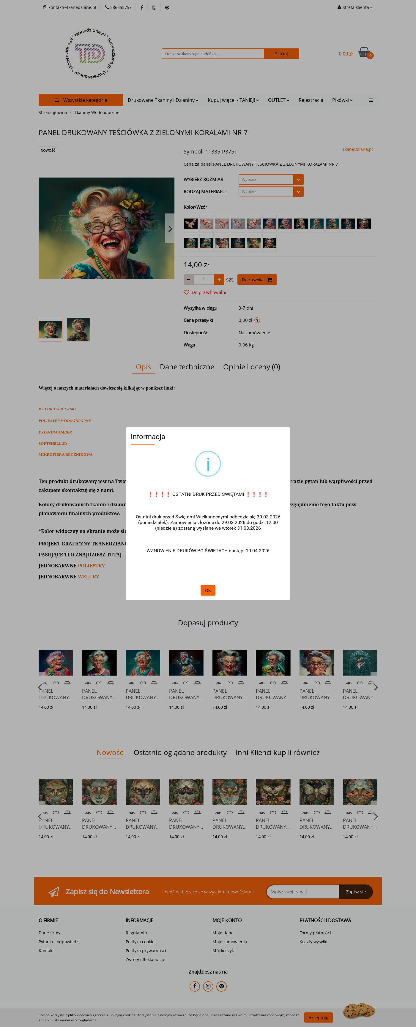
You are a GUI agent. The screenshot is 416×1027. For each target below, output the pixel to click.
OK (208, 590)
